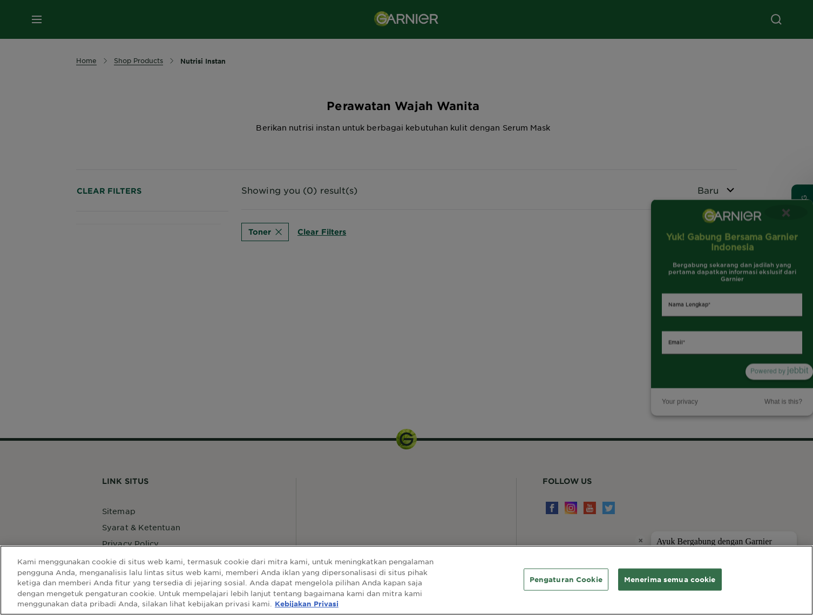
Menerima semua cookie (670, 579)
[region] (406, 580)
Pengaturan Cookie (566, 579)
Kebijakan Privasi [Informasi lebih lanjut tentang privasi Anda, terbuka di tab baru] (306, 603)
